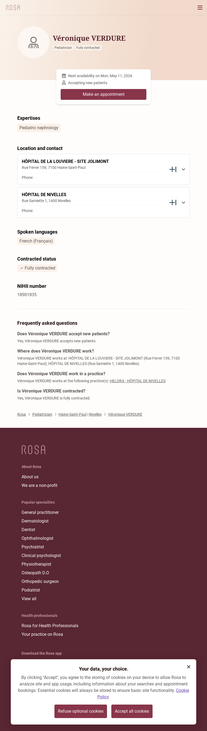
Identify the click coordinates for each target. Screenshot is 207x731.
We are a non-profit (39, 485)
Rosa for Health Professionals (50, 625)
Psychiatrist (33, 546)
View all (29, 598)
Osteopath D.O (35, 572)
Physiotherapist (36, 564)
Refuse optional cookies (81, 711)
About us (30, 476)
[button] (188, 667)
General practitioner (40, 512)
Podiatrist (31, 590)
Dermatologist (35, 521)
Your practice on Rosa (42, 634)
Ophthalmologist (37, 538)
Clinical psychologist (41, 555)
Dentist (28, 529)
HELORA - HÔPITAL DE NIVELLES (137, 381)
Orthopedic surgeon (40, 581)
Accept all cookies (132, 711)
